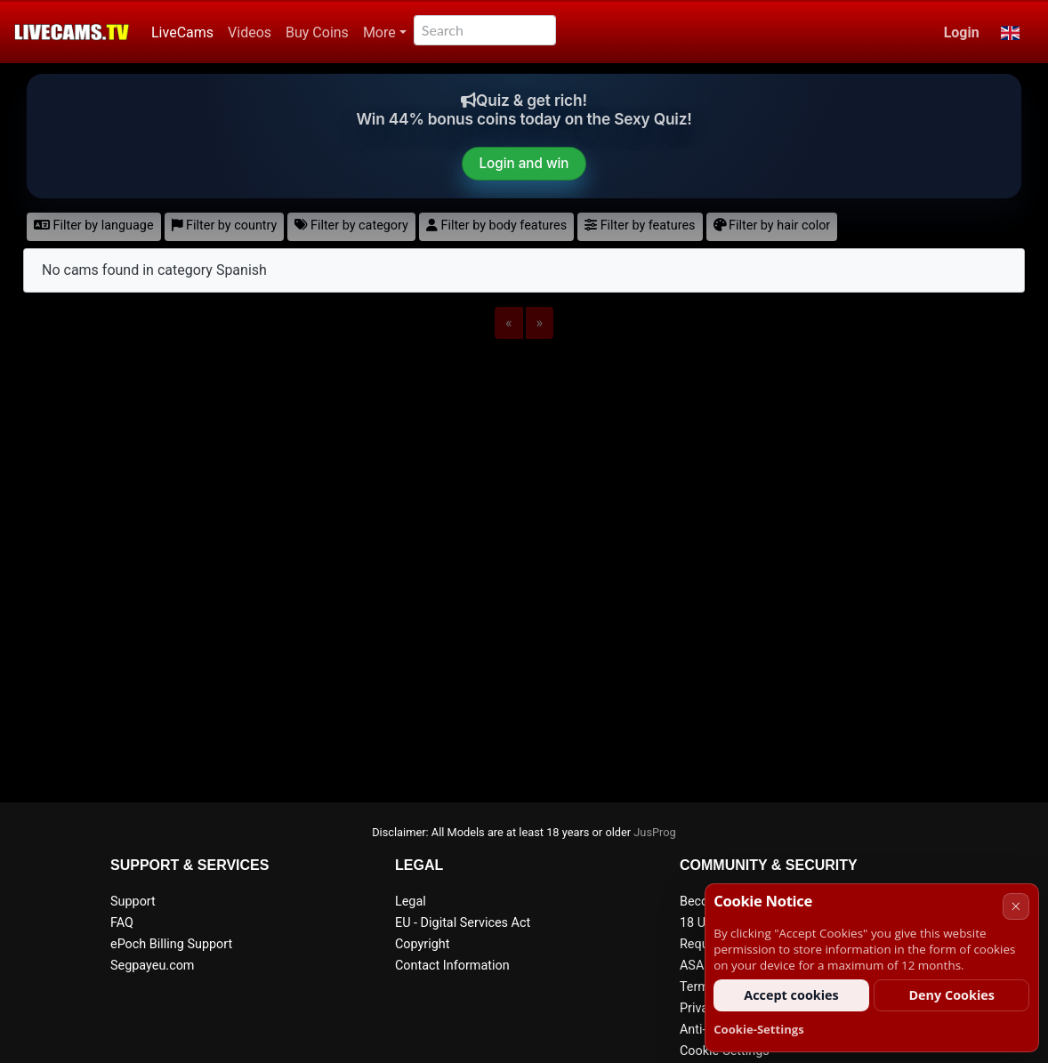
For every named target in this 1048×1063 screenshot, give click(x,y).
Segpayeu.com (152, 965)
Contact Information (452, 965)
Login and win (524, 163)
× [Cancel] (1015, 906)
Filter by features (639, 225)
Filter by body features (496, 225)
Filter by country (225, 225)
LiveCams (182, 32)
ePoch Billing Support (171, 944)
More (379, 32)
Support (133, 901)
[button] (1010, 33)
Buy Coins (317, 32)
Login (961, 32)
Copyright (422, 944)
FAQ (121, 922)
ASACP (700, 965)
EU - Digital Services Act (462, 922)
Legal (410, 901)
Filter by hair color (772, 225)
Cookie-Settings (758, 1029)
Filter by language (94, 225)
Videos (249, 32)
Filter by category (351, 225)
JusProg (654, 832)
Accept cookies (791, 994)
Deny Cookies (951, 994)
